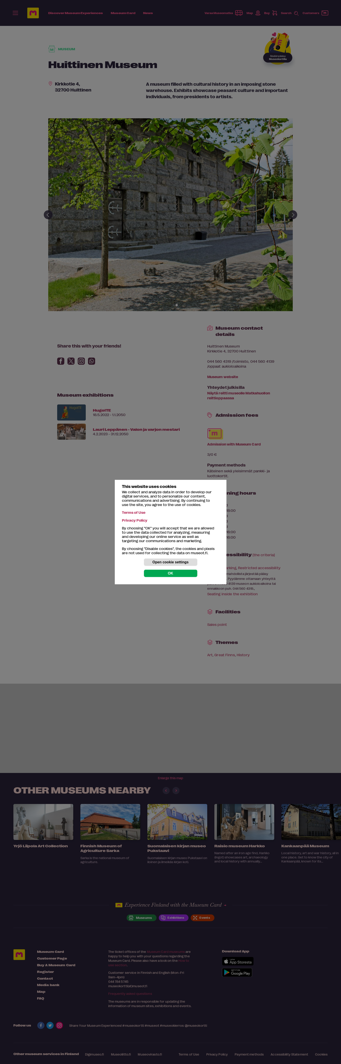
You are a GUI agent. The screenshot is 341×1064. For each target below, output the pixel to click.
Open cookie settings (171, 562)
